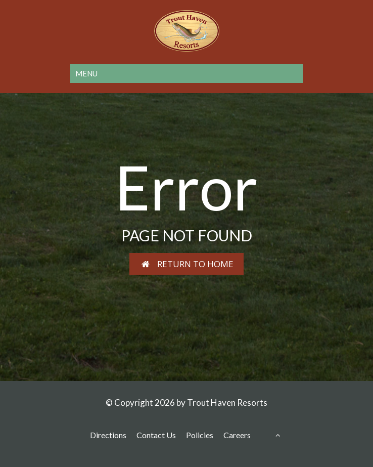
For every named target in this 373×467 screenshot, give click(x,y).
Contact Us (156, 435)
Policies (199, 435)
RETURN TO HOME (186, 264)
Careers (237, 435)
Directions (108, 435)
